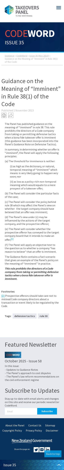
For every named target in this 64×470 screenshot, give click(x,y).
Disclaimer (52, 430)
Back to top (53, 454)
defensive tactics (24, 316)
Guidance (9, 55)
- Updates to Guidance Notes (21, 369)
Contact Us (34, 425)
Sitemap (50, 425)
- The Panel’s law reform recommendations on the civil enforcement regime (32, 378)
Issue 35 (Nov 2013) (39, 55)
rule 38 (43, 316)
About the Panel (14, 425)
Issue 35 (32, 465)
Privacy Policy (34, 430)
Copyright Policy (12, 430)
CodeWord (21, 55)
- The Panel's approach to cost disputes (28, 373)
